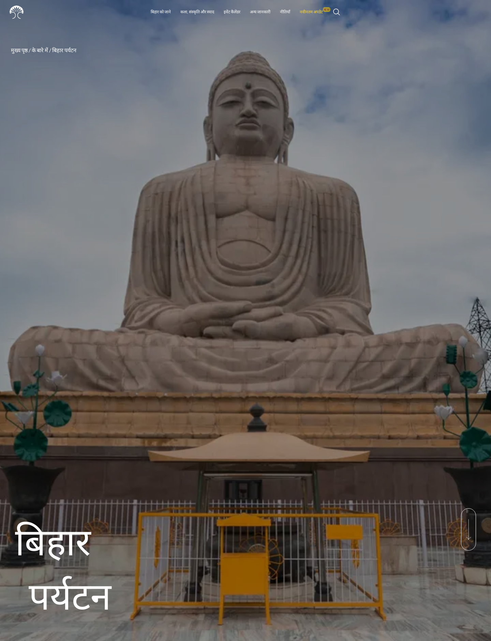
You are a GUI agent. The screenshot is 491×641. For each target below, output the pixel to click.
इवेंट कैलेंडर (232, 11)
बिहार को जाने (161, 11)
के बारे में (40, 50)
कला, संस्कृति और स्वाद (197, 11)
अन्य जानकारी (260, 11)
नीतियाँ (285, 11)
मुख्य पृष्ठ (19, 50)
